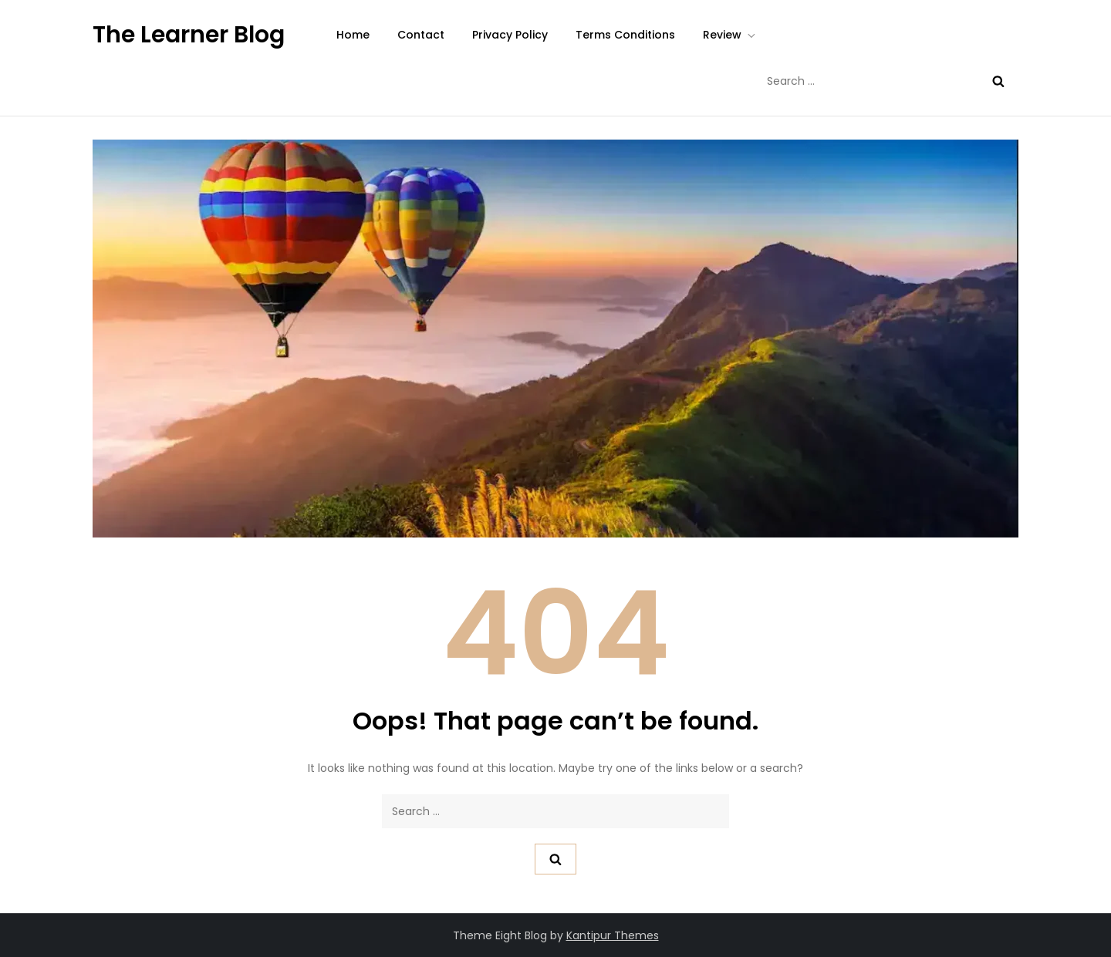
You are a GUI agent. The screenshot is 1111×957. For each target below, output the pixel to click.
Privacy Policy (510, 34)
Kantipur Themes (612, 935)
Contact (420, 34)
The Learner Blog (189, 35)
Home (353, 34)
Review (730, 34)
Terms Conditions (625, 34)
